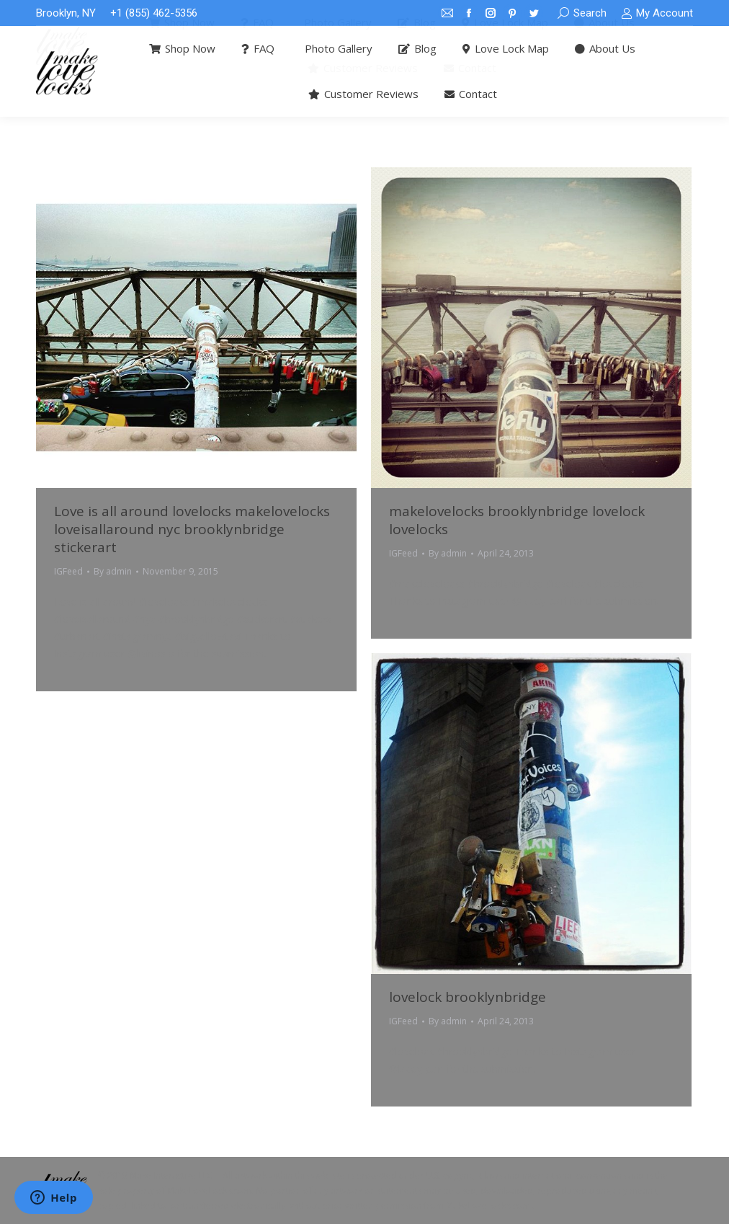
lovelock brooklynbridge (467, 997)
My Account (657, 13)
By (113, 571)
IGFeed (68, 571)
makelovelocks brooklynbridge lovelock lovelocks (517, 520)
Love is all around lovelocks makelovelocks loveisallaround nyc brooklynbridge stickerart (192, 529)
